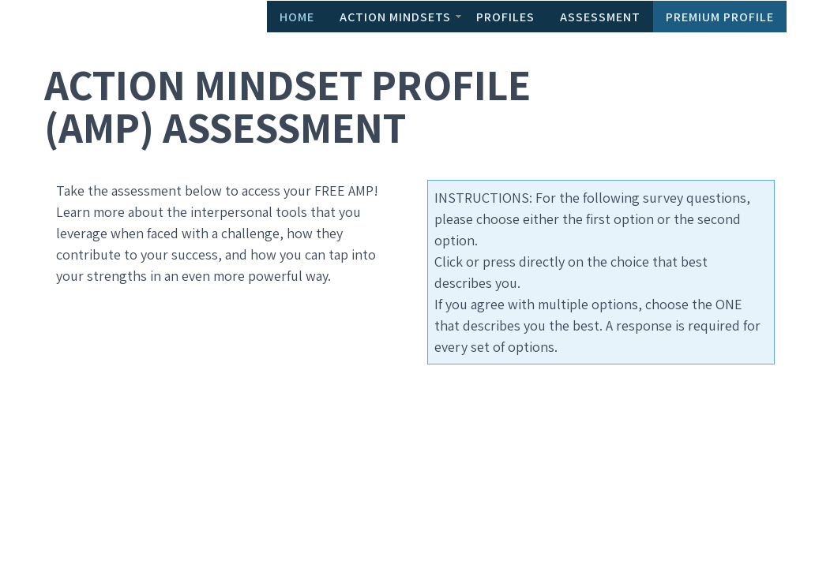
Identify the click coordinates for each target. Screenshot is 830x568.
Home (297, 16)
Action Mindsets (395, 16)
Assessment (600, 16)
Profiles (505, 16)
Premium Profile (720, 16)
